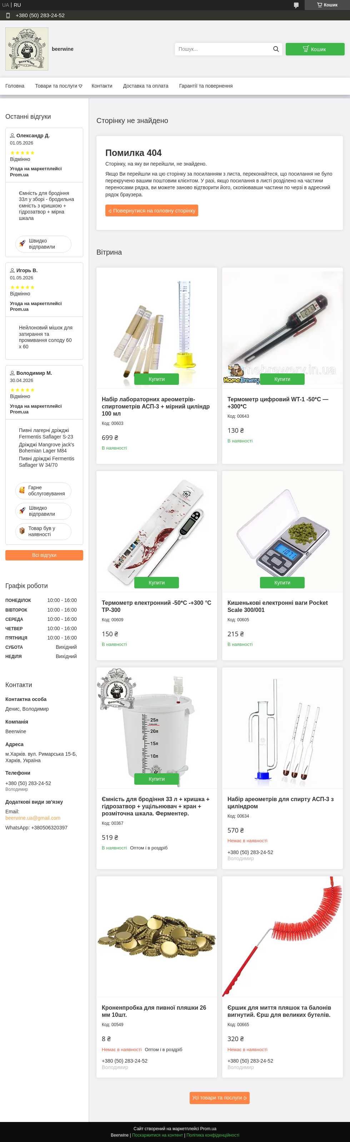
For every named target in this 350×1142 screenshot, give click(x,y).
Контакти (101, 86)
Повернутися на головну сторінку (154, 210)
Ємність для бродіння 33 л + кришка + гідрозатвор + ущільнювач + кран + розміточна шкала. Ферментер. (156, 806)
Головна (14, 86)
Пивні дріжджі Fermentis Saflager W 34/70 (46, 462)
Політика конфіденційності (212, 1135)
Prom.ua (208, 1128)
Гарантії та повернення (206, 86)
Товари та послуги (56, 86)
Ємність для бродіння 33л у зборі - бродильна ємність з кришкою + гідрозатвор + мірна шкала (46, 205)
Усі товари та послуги (217, 1098)
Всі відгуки (44, 555)
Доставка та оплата (146, 86)
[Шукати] (276, 49)
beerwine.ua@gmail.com (32, 818)
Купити (157, 379)
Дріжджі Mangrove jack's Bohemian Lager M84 (46, 448)
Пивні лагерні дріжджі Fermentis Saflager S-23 (46, 433)
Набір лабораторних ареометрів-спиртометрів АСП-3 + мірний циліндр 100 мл (156, 406)
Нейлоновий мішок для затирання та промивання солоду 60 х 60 (45, 337)
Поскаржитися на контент (157, 1135)
